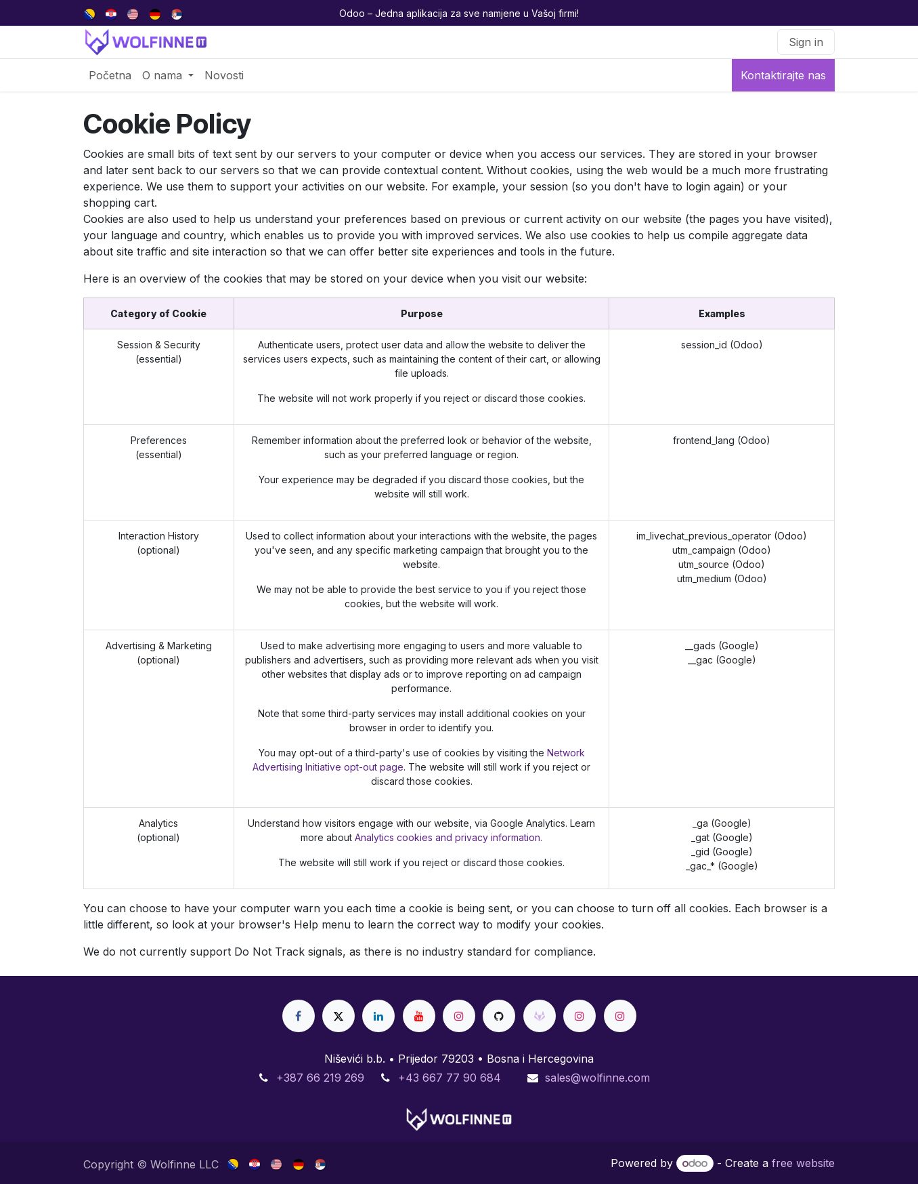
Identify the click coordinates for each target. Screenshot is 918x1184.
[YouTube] (419, 1016)
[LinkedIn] (378, 1016)
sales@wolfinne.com (597, 1077)
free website (803, 1163)
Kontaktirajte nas (783, 75)
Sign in (806, 42)
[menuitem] (90, 13)
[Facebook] (298, 1016)
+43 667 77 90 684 (449, 1077)
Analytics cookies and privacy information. (448, 837)
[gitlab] (539, 1016)
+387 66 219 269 (320, 1077)
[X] (338, 1016)
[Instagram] (459, 1016)
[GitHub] (499, 1016)
